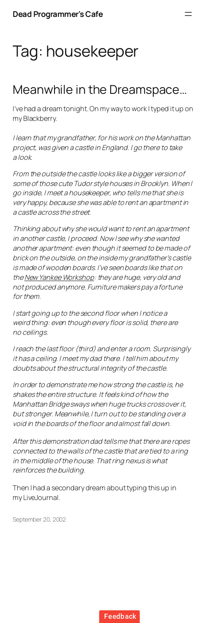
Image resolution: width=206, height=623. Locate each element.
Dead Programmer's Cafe (58, 13)
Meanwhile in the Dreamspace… (100, 89)
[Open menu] (188, 14)
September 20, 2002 (39, 519)
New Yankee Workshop (59, 277)
